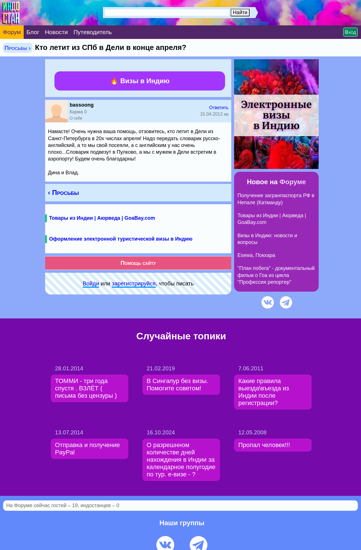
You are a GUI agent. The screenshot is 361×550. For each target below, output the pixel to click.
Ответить (218, 107)
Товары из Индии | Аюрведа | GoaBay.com (102, 218)
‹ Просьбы (63, 192)
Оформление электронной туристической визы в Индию (120, 239)
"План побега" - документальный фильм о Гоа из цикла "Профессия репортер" (276, 275)
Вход (350, 32)
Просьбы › (18, 48)
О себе (76, 118)
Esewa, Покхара (256, 255)
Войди (91, 283)
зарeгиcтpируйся (134, 283)
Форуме (292, 182)
